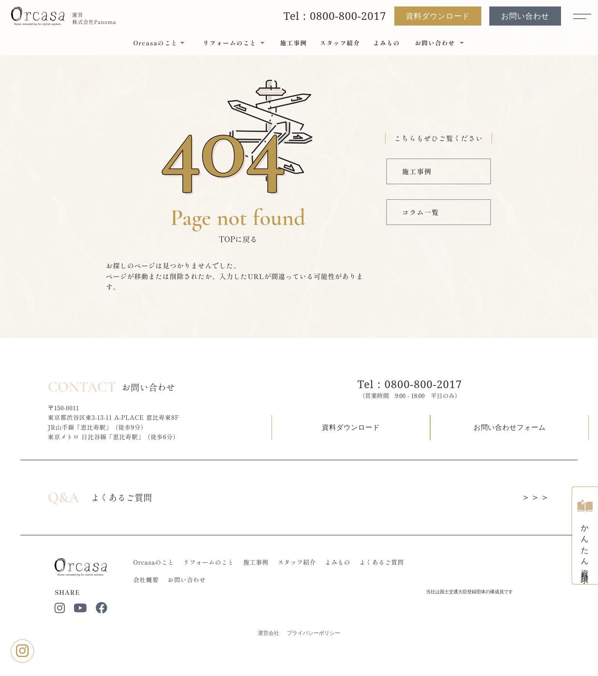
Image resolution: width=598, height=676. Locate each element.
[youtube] (84, 632)
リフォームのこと (215, 585)
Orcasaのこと (160, 585)
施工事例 (293, 44)
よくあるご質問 (390, 585)
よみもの (386, 44)
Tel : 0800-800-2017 (334, 17)
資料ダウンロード (437, 17)
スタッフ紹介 (340, 44)
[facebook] (106, 632)
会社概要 (152, 602)
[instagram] (62, 632)
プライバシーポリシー (313, 657)
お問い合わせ (524, 17)
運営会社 (268, 657)
